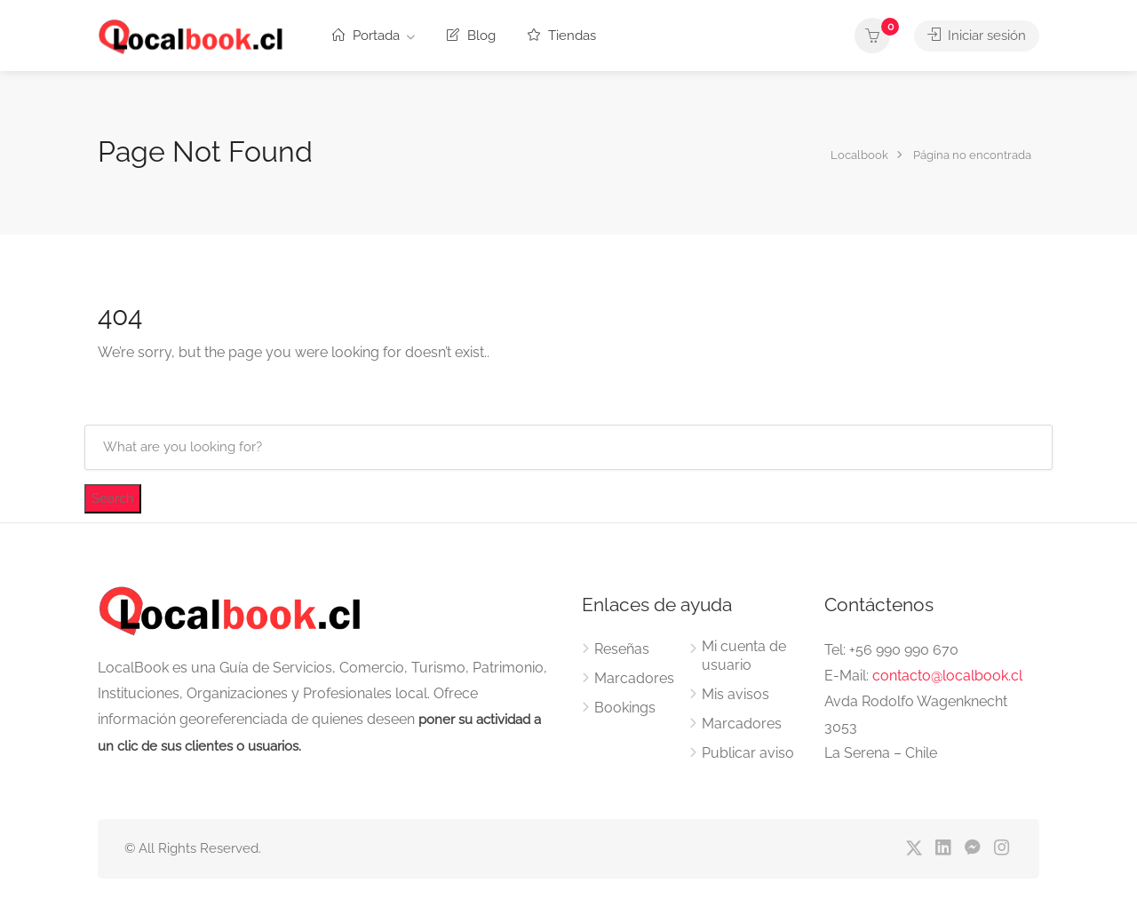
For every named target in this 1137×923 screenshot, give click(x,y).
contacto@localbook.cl (947, 675)
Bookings (625, 707)
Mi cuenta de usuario (744, 655)
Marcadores (634, 678)
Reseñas (621, 649)
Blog (471, 36)
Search (112, 498)
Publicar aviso (748, 752)
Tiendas (562, 36)
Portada (366, 36)
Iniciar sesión (976, 36)
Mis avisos (735, 694)
